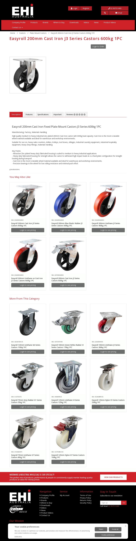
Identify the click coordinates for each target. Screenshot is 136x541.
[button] (105, 13)
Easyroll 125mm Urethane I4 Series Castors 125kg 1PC (65, 401)
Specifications (43, 114)
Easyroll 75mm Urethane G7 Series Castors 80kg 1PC (25, 456)
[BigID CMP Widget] (68, 531)
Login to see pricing (28, 230)
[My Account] (74, 8)
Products (34, 22)
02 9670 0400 (114, 8)
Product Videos (110, 22)
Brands (45, 22)
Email (118, 13)
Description (16, 114)
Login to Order (98, 46)
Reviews (76, 114)
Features (29, 114)
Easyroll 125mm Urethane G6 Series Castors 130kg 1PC (25, 346)
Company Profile (18, 22)
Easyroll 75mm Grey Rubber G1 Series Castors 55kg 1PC (26, 401)
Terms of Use (85, 495)
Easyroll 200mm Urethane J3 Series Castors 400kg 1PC (106, 224)
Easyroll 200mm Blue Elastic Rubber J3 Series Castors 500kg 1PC (66, 224)
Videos (86, 22)
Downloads (74, 22)
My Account (64, 495)
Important (57, 114)
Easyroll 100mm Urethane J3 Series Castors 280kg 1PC (106, 346)
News (96, 22)
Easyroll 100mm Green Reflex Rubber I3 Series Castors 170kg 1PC (67, 346)
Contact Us (17, 27)
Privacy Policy (85, 498)
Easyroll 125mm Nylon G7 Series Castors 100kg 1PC (68, 456)
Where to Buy (58, 22)
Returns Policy (85, 500)
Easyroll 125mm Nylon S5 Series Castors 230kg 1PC (108, 401)
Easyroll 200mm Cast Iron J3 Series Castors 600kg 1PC (25, 224)
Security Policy (85, 503)
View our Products (113, 477)
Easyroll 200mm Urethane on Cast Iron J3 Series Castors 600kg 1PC (27, 279)
